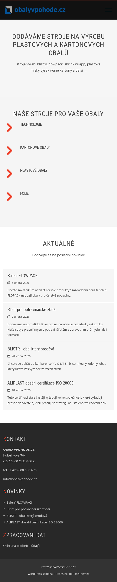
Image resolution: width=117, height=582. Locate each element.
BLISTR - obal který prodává (30, 349)
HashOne (62, 574)
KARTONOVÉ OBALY (35, 147)
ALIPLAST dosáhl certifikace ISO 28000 (40, 383)
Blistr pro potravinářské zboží (31, 309)
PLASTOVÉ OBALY (34, 170)
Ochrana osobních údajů (21, 545)
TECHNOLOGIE (31, 124)
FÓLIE (24, 193)
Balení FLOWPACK (22, 275)
